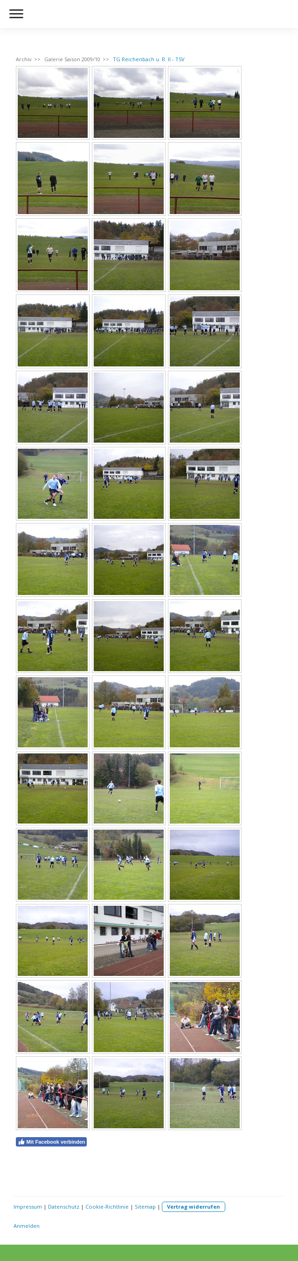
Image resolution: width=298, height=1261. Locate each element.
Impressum (28, 1206)
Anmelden (27, 1225)
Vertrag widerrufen (193, 1206)
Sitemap (145, 1206)
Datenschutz (63, 1206)
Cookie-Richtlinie (107, 1206)
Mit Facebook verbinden (51, 1142)
